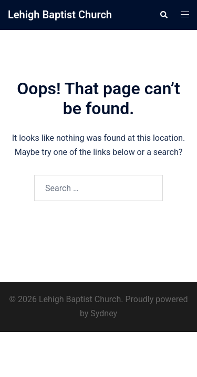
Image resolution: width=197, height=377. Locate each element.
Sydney (103, 313)
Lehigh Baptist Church (60, 14)
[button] (163, 14)
